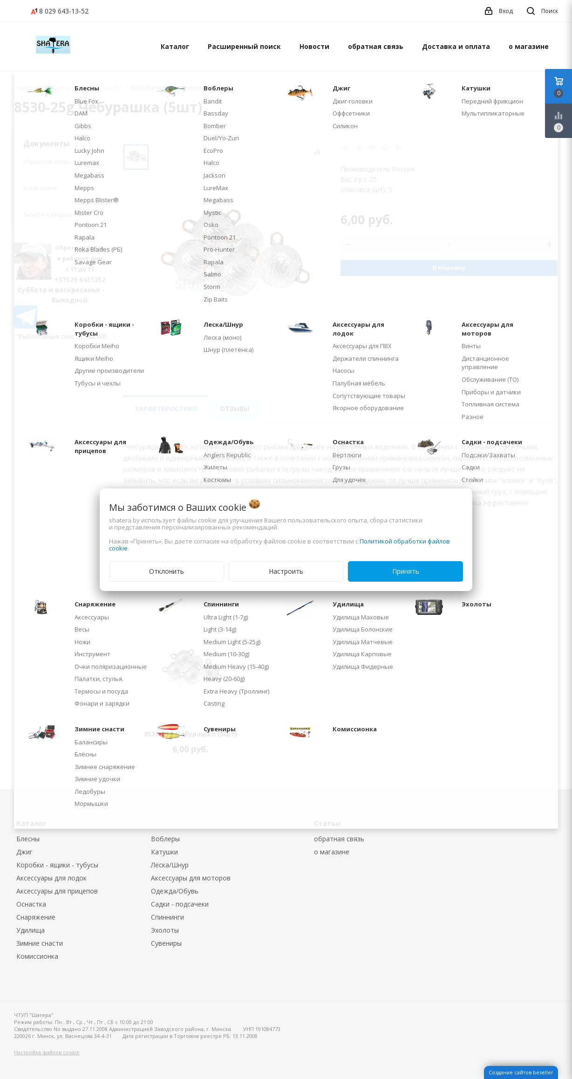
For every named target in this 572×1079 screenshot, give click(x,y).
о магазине (529, 46)
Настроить (286, 571)
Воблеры (165, 838)
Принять (405, 571)
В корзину (448, 267)
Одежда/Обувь (174, 891)
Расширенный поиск (244, 46)
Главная (25, 88)
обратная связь (375, 46)
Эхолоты (165, 930)
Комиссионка (37, 956)
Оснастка (31, 904)
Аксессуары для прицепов (57, 891)
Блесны (28, 838)
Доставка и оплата (456, 46)
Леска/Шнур (170, 864)
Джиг (24, 851)
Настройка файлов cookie (47, 1052)
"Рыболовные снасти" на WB (61, 336)
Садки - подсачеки (180, 904)
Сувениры (166, 943)
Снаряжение (35, 917)
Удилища (30, 930)
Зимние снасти (39, 943)
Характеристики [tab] (166, 408)
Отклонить (166, 571)
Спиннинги (167, 917)
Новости (314, 46)
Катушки (164, 851)
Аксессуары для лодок (51, 877)
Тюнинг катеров (47, 214)
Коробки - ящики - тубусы (57, 864)
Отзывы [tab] (234, 408)
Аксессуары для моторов (191, 877)
